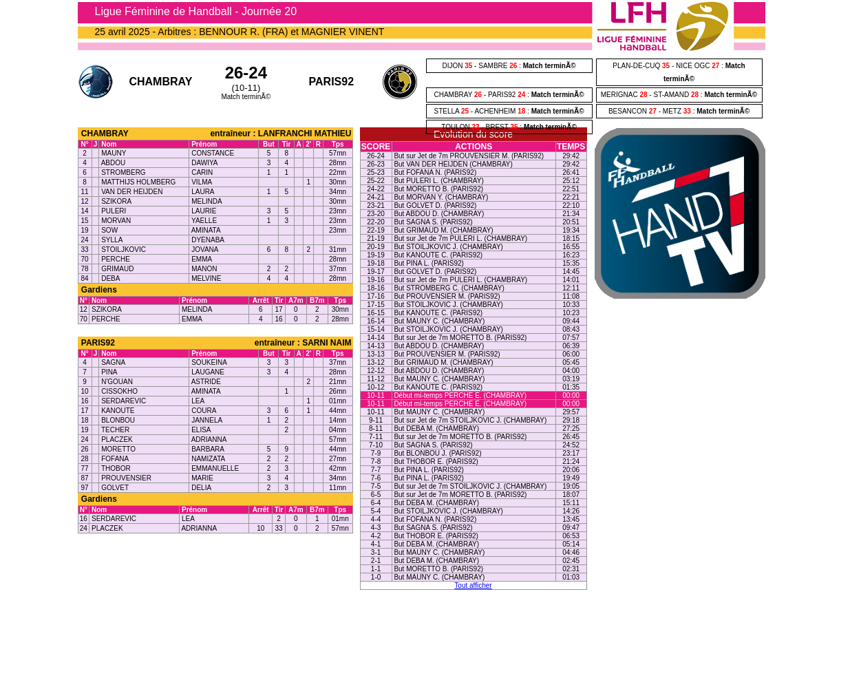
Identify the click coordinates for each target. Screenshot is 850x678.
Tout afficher (472, 585)
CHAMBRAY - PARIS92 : (509, 94)
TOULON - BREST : (509, 127)
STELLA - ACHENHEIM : (509, 111)
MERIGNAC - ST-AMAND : (679, 94)
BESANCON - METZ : (679, 111)
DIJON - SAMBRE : (508, 66)
